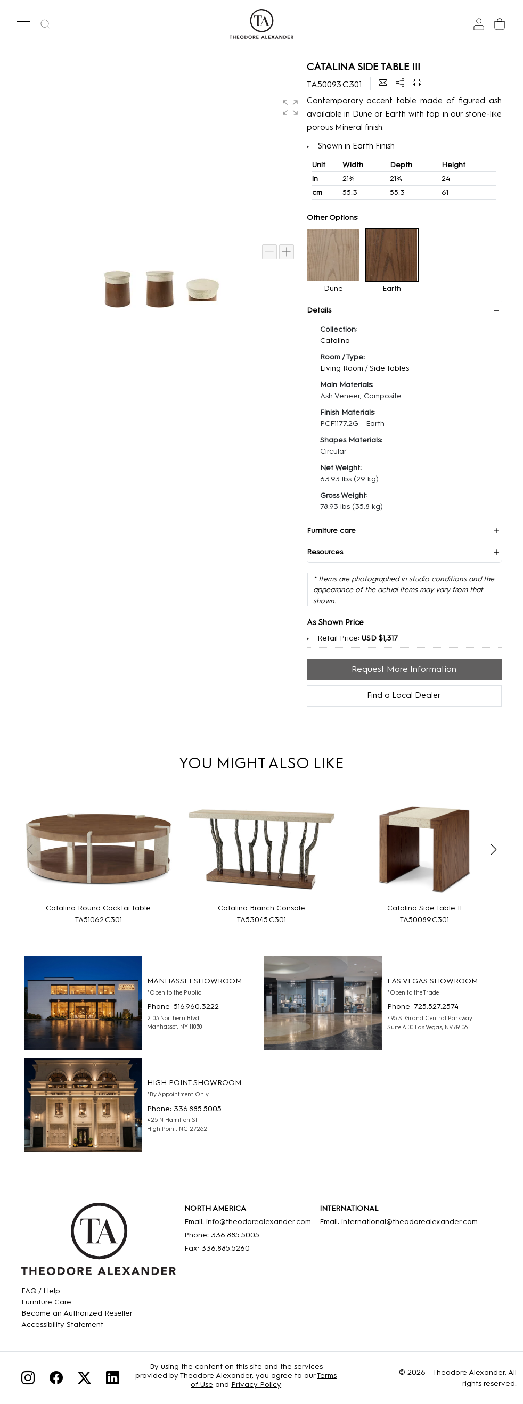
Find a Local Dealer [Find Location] (404, 695)
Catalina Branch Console (261, 908)
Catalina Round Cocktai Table (98, 908)
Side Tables (389, 368)
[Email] (383, 83)
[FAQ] (77, 1290)
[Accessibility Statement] (77, 1324)
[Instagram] (28, 1380)
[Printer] (417, 83)
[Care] (77, 1302)
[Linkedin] (112, 1380)
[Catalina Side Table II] (424, 849)
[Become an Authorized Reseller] (77, 1313)
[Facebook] (56, 1380)
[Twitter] (84, 1380)
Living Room (341, 368)
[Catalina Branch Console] (261, 849)
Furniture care (331, 530)
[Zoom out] (269, 251)
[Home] (98, 1243)
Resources (325, 551)
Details (319, 310)
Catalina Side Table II (424, 908)
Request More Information (404, 669)
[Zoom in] (286, 251)
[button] (23, 24)
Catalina (335, 340)
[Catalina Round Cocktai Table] (98, 849)
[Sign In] (478, 24)
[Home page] (261, 24)
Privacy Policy (256, 1384)
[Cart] (499, 24)
